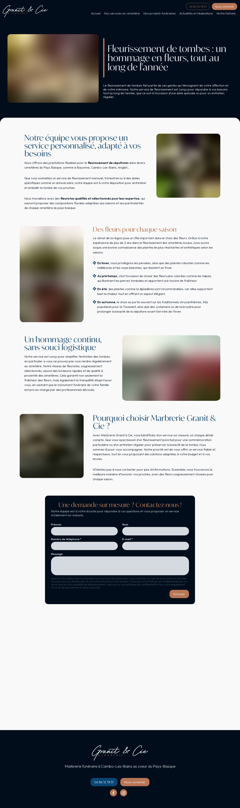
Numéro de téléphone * (66, 539)
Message (57, 554)
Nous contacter (224, 6)
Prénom (56, 524)
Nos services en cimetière (122, 13)
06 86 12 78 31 (197, 6)
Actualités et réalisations (196, 13)
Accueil (95, 13)
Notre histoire (226, 13)
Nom (125, 524)
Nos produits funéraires (159, 13)
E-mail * (127, 539)
